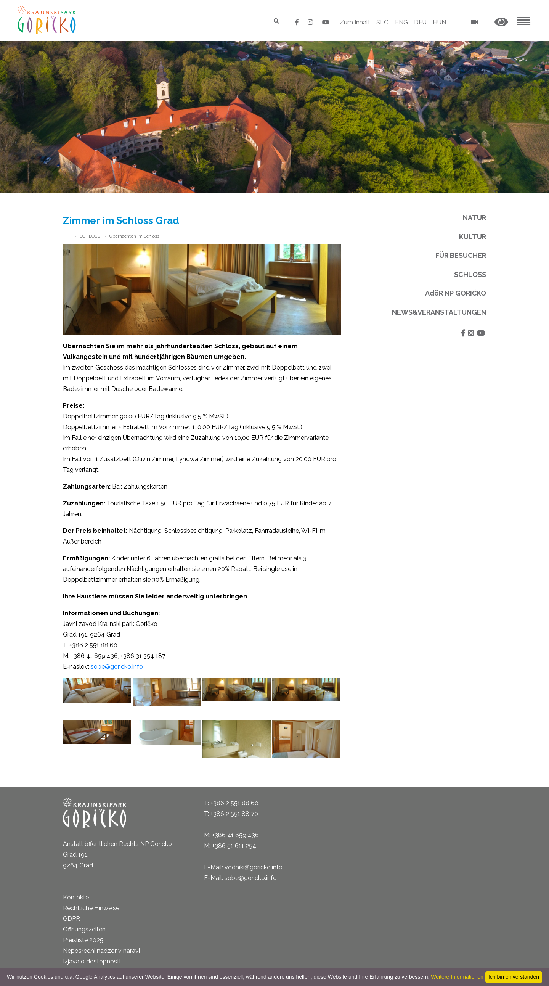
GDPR (71, 918)
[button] (501, 22)
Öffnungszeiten (84, 929)
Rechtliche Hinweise (91, 908)
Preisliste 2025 (83, 940)
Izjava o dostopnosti (91, 961)
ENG (401, 22)
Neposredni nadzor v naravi (101, 950)
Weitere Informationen (457, 977)
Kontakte (76, 897)
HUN (439, 22)
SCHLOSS (90, 236)
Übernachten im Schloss (134, 236)
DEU (420, 22)
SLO (382, 22)
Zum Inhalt (355, 22)
